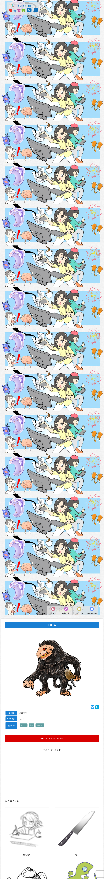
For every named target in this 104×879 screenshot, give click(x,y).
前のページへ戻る (52, 750)
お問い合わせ (92, 613)
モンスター (40, 725)
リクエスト (79, 613)
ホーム (53, 613)
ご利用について (66, 613)
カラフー (23, 725)
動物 (31, 725)
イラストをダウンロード (52, 738)
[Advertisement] (52, 770)
